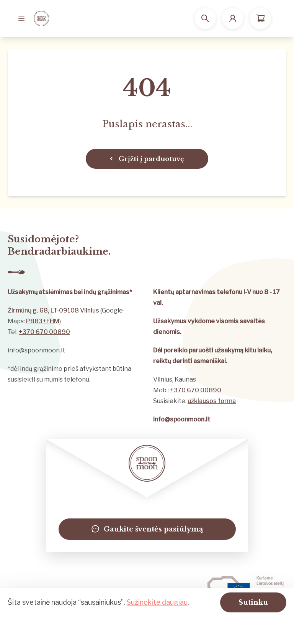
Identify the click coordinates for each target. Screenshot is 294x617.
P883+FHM (42, 321)
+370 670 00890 (44, 332)
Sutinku (253, 602)
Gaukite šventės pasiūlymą (147, 529)
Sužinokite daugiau (157, 602)
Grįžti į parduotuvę (147, 159)
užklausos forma (212, 401)
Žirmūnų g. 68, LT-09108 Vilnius (53, 310)
